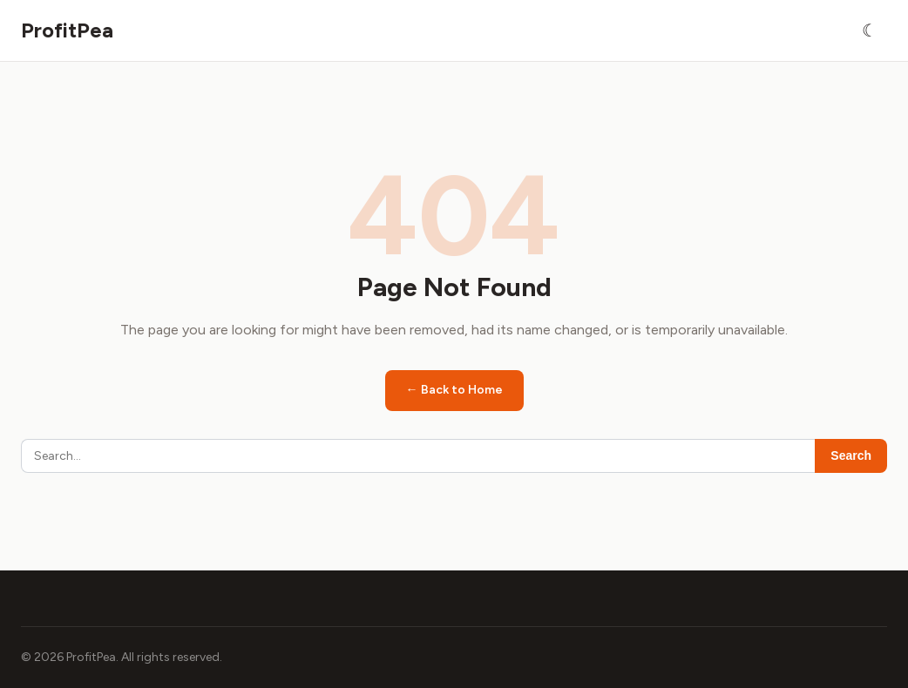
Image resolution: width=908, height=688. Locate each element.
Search (850, 455)
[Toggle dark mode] (869, 30)
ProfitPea (67, 30)
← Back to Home (454, 389)
